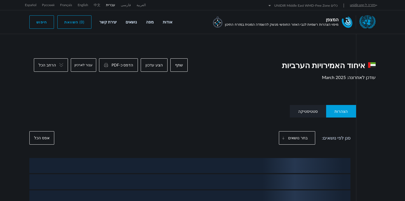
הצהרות (341, 111)
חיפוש (41, 22)
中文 (97, 5)
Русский (48, 5)
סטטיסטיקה (308, 111)
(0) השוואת (74, 22)
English (83, 5)
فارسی (126, 5)
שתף (179, 65)
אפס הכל (42, 137)
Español (30, 5)
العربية (141, 5)
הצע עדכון (154, 65)
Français (66, 5)
